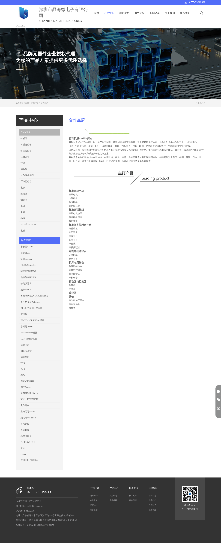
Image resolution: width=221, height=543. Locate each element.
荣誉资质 (94, 510)
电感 (23, 230)
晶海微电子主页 (22, 103)
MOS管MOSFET (28, 224)
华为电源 (25, 345)
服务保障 (133, 500)
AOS (23, 375)
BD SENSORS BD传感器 (32, 320)
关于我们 (170, 13)
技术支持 (133, 495)
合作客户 (152, 505)
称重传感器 (26, 144)
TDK (23, 363)
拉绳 (23, 163)
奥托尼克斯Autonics (30, 302)
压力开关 (25, 157)
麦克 (23, 448)
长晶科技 (25, 430)
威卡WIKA (26, 290)
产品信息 (26, 132)
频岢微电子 (26, 436)
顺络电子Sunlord (28, 418)
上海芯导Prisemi (28, 411)
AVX (23, 369)
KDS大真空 (26, 351)
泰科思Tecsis (27, 326)
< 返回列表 (200, 103)
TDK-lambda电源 (29, 339)
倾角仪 (24, 169)
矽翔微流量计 (27, 283)
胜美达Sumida (27, 381)
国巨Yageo (25, 387)
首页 (96, 13)
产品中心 (109, 13)
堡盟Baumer (26, 259)
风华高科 (25, 405)
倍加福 (24, 314)
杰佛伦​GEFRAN (28, 277)
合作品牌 (44, 103)
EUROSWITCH (28, 442)
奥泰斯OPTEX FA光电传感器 (34, 296)
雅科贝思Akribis (28, 265)
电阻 (23, 206)
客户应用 (124, 13)
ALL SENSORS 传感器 (31, 308)
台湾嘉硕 (25, 424)
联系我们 (185, 13)
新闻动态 (155, 13)
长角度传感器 (27, 175)
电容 (23, 212)
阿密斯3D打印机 (28, 271)
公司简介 (94, 495)
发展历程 (94, 505)
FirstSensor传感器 (29, 333)
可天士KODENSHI (30, 399)
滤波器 (24, 200)
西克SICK (25, 253)
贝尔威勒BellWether (30, 393)
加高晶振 (25, 357)
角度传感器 (26, 151)
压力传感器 (26, 181)
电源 (23, 187)
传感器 (24, 138)
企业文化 (94, 500)
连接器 (24, 194)
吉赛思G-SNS (27, 247)
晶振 (23, 218)
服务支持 (139, 13)
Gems (23, 454)
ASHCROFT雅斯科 (30, 460)
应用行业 (152, 510)
